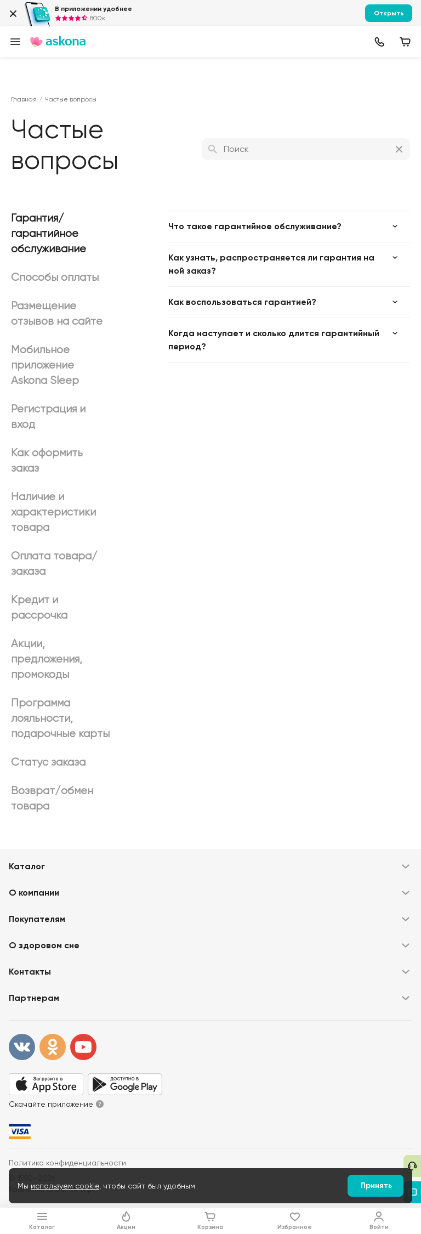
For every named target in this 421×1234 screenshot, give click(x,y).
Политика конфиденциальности (67, 1162)
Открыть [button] (389, 13)
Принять (376, 1185)
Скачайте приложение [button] (51, 1104)
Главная (24, 99)
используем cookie (65, 1185)
